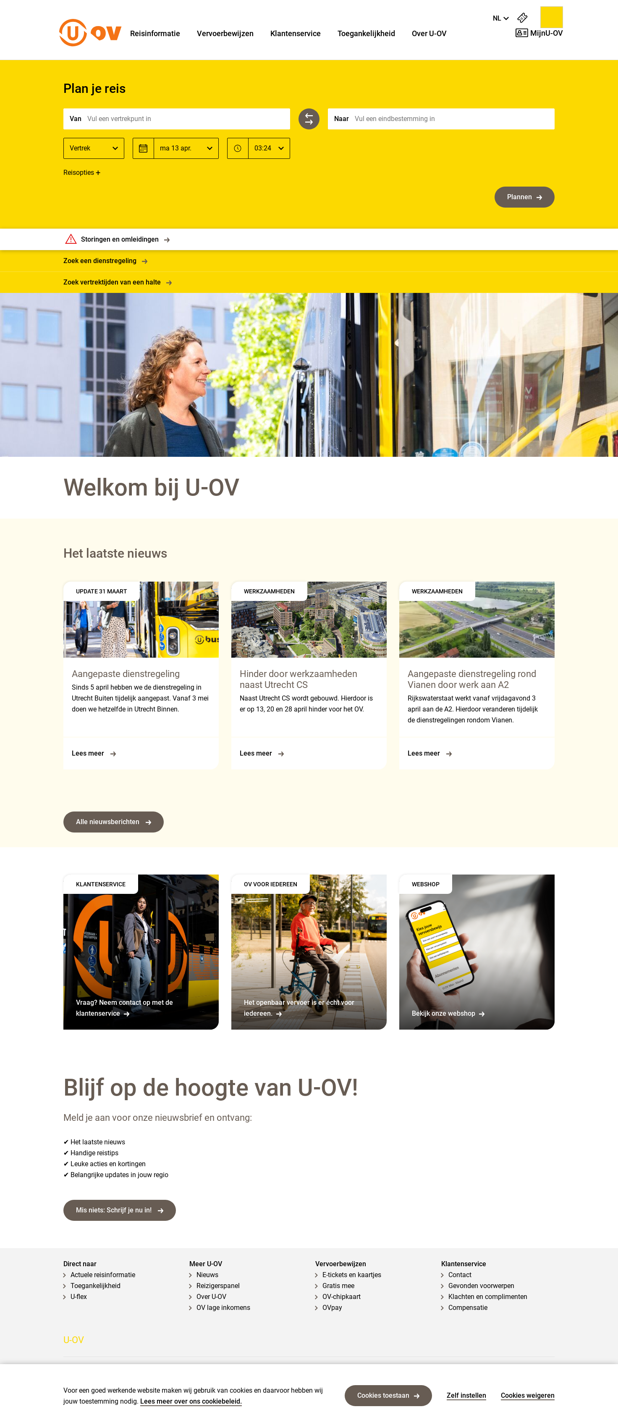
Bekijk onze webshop (448, 1013)
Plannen (524, 197)
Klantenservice (295, 33)
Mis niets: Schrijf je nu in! (119, 1210)
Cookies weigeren (528, 1395)
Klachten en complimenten (487, 1297)
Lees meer (94, 753)
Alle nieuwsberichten (113, 822)
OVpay (332, 1308)
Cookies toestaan (388, 1395)
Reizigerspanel (218, 1286)
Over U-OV (429, 33)
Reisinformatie (155, 33)
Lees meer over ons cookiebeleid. (191, 1401)
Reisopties (78, 173)
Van (75, 119)
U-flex (79, 1297)
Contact (459, 1275)
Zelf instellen (466, 1395)
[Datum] (186, 148)
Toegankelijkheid (366, 33)
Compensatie (467, 1308)
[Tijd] (269, 148)
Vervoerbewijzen (225, 33)
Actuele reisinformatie (103, 1275)
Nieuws (207, 1275)
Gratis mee (338, 1286)
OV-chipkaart (341, 1297)
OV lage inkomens (223, 1308)
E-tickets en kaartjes (351, 1275)
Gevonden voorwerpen (481, 1286)
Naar (341, 119)
